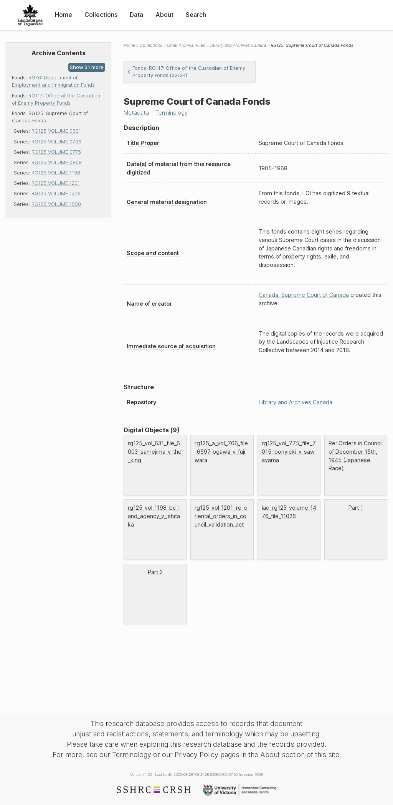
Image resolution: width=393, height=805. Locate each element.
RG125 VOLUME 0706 (56, 142)
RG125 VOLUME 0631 (56, 131)
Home (63, 14)
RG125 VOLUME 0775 (56, 152)
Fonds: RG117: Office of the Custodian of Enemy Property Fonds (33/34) (186, 71)
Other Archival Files (186, 45)
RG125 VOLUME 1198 (55, 173)
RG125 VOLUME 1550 (56, 204)
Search (196, 14)
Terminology (171, 112)
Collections (100, 14)
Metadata (136, 112)
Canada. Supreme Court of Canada (304, 294)
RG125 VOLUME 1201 (55, 183)
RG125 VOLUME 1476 (56, 193)
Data (136, 14)
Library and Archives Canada (238, 45)
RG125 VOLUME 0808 (56, 162)
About (164, 14)
